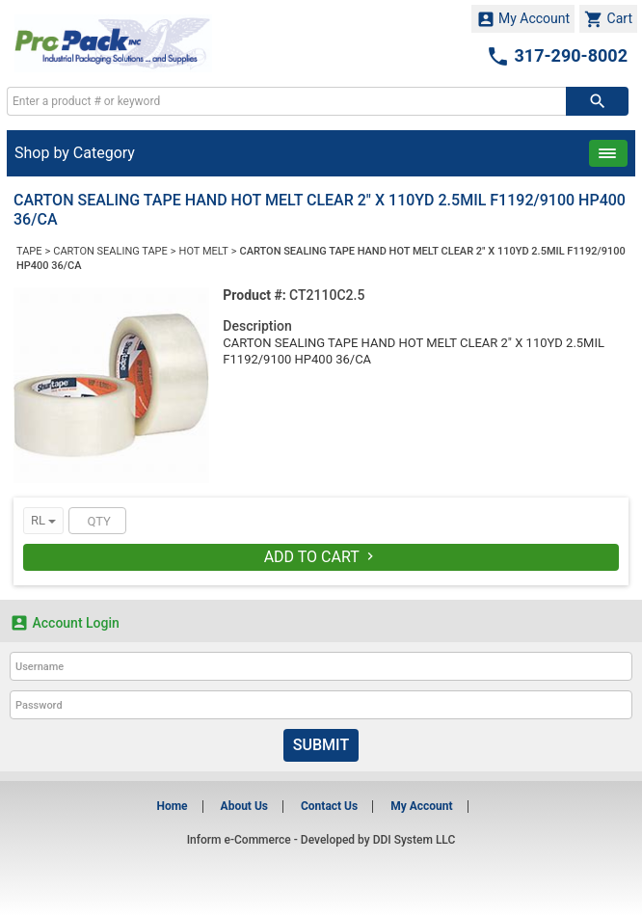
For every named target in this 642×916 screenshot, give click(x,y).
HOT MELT (203, 251)
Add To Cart (321, 557)
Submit (321, 745)
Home (171, 806)
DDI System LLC (414, 840)
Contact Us (329, 806)
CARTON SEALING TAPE (110, 251)
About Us (244, 806)
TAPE (29, 251)
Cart (608, 19)
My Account (523, 19)
